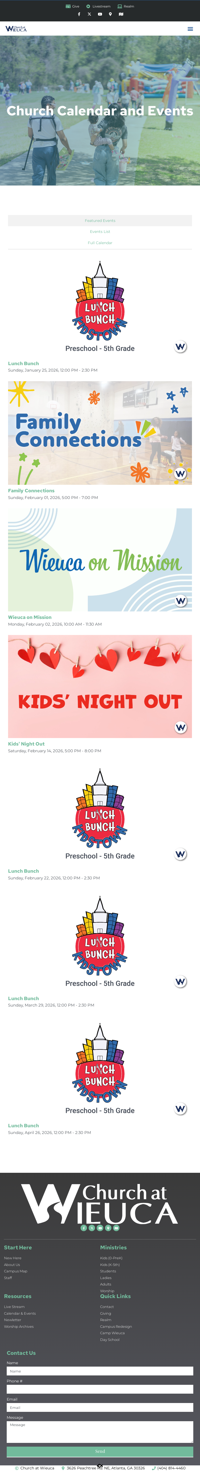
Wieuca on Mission (30, 617)
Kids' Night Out (26, 744)
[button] (190, 28)
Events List (100, 231)
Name (12, 1363)
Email (12, 1399)
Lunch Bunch (23, 363)
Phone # (15, 1381)
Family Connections (31, 490)
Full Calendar (100, 242)
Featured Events (100, 220)
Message (15, 1418)
